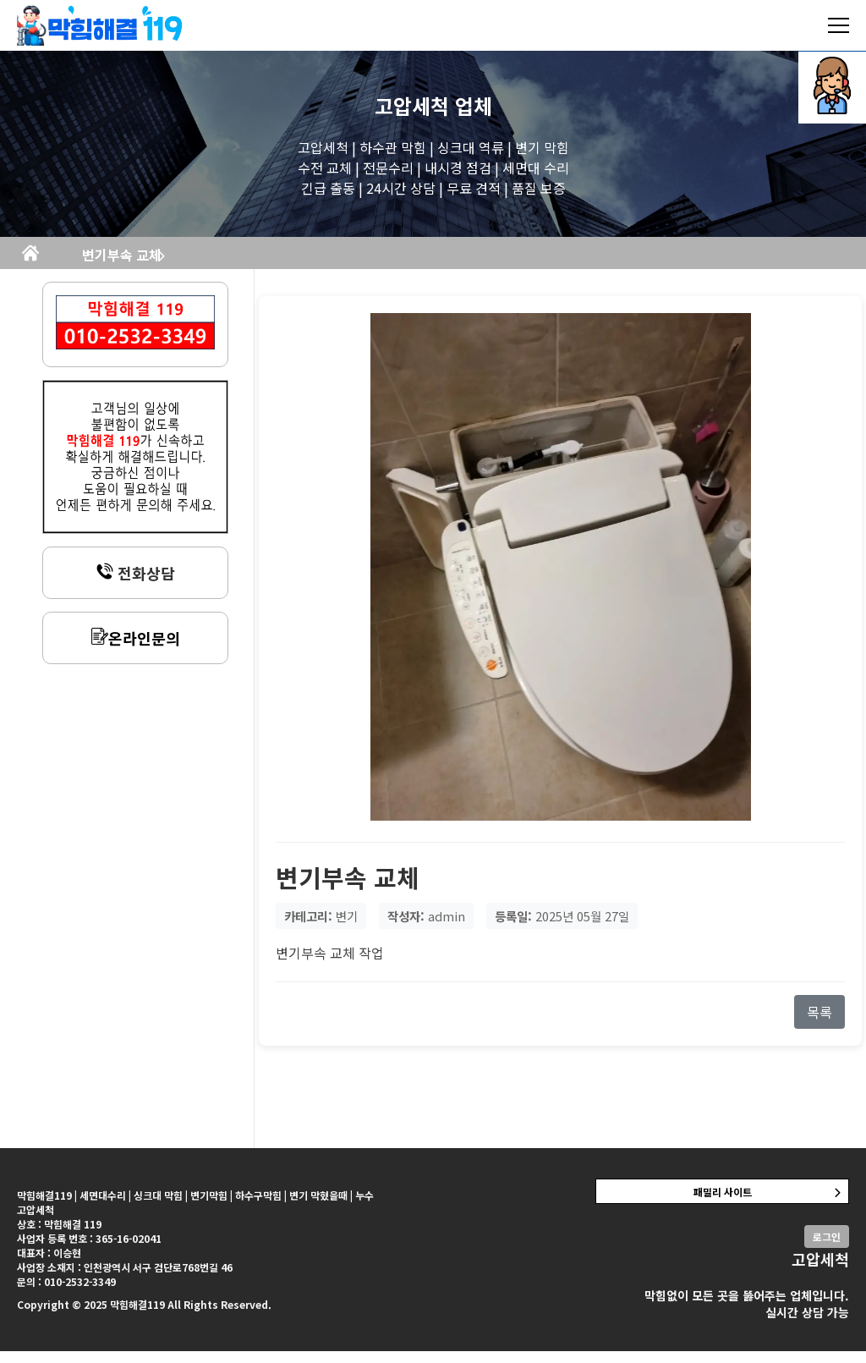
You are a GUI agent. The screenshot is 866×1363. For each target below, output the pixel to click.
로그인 (827, 1248)
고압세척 (412, 105)
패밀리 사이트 (722, 1203)
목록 (819, 1024)
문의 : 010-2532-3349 (66, 1293)
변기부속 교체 (281, 260)
